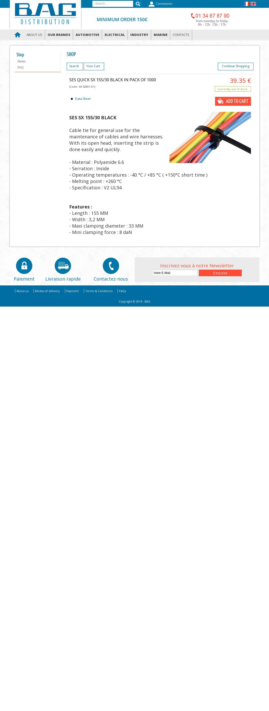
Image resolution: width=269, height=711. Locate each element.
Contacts (181, 34)
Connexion (160, 4)
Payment (72, 291)
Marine (160, 34)
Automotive (87, 34)
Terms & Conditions (98, 291)
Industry (139, 34)
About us (34, 34)
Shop (20, 55)
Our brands (59, 34)
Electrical (115, 34)
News (21, 61)
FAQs (122, 291)
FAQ (21, 67)
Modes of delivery (47, 291)
